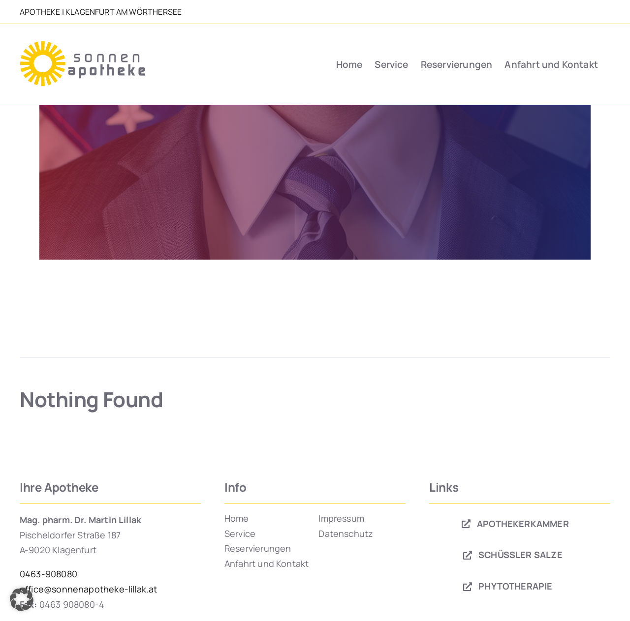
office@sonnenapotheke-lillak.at (89, 589)
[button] (21, 599)
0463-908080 (48, 574)
